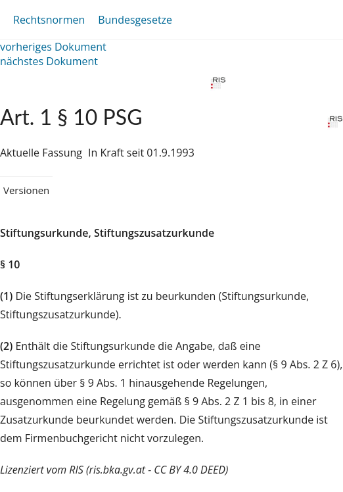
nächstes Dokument (49, 61)
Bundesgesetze (135, 19)
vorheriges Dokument (53, 46)
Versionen (26, 190)
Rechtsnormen (49, 19)
